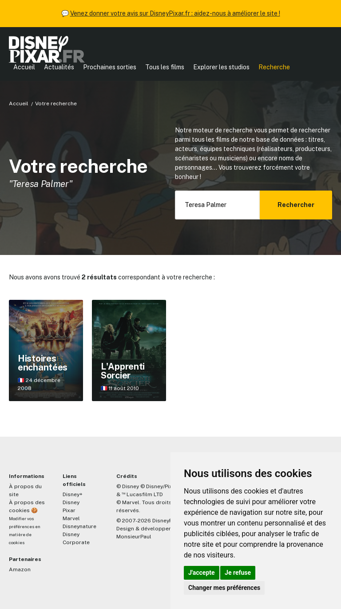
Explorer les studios (221, 67)
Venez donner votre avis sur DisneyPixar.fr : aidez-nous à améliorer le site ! (175, 13)
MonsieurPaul (133, 536)
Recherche (274, 67)
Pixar (69, 510)
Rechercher (296, 204)
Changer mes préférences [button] (224, 587)
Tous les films (164, 67)
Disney (71, 502)
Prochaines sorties (109, 67)
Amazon (20, 569)
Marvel (71, 518)
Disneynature (79, 526)
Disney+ (73, 494)
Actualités (59, 67)
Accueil (24, 67)
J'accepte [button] (201, 572)
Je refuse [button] (238, 572)
